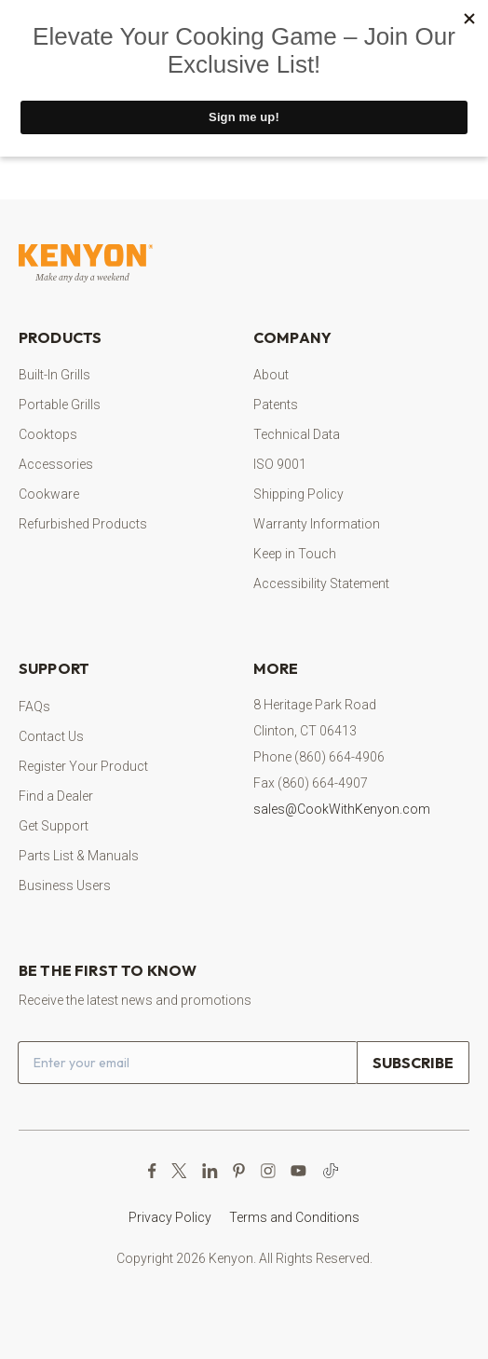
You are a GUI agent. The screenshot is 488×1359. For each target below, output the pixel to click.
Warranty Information (316, 523)
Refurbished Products (83, 523)
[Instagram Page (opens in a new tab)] (268, 1170)
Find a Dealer (56, 796)
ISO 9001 (279, 464)
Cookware (49, 494)
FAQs (34, 706)
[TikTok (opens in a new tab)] (330, 1170)
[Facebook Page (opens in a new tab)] (152, 1170)
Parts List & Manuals (79, 855)
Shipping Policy (298, 494)
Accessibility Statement (321, 583)
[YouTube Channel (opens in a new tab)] (298, 1170)
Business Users (65, 885)
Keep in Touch (294, 553)
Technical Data (296, 434)
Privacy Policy (170, 1217)
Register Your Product (83, 766)
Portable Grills (60, 404)
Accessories (56, 464)
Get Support (53, 825)
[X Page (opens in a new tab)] (179, 1170)
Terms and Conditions (294, 1217)
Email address (18, 1040)
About (271, 374)
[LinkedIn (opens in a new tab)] (210, 1170)
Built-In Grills (54, 374)
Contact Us (51, 736)
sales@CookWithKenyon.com (341, 809)
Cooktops (48, 434)
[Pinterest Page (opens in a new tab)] (239, 1170)
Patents (275, 404)
